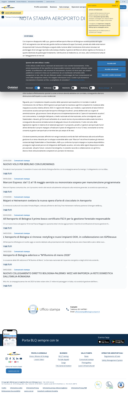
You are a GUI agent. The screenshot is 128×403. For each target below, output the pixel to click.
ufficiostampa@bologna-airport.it (87, 312)
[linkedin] (17, 358)
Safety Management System (112, 360)
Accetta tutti (111, 5)
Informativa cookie (16, 388)
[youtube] (21, 358)
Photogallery (86, 362)
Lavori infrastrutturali (86, 366)
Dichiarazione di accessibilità (11, 391)
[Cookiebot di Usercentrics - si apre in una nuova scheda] (12, 29)
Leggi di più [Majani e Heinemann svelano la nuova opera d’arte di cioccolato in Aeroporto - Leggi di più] (7, 210)
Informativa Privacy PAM (79, 388)
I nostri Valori (39, 359)
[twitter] (14, 358)
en (16, 362)
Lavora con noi (28, 391)
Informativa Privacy (32, 388)
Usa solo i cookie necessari (111, 16)
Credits (4, 388)
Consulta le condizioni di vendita (47, 391)
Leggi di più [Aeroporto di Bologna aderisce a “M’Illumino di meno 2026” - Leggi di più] (7, 264)
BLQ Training (64, 356)
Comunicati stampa (86, 359)
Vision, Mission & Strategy (39, 356)
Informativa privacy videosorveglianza (55, 388)
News (86, 356)
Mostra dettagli (104, 29)
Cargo (63, 362)
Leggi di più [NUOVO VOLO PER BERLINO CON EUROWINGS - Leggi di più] (7, 173)
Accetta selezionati (111, 11)
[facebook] (10, 358)
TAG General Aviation (63, 366)
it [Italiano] (11, 362)
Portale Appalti (63, 359)
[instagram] (6, 358)
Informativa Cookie (77, 21)
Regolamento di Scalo (112, 356)
